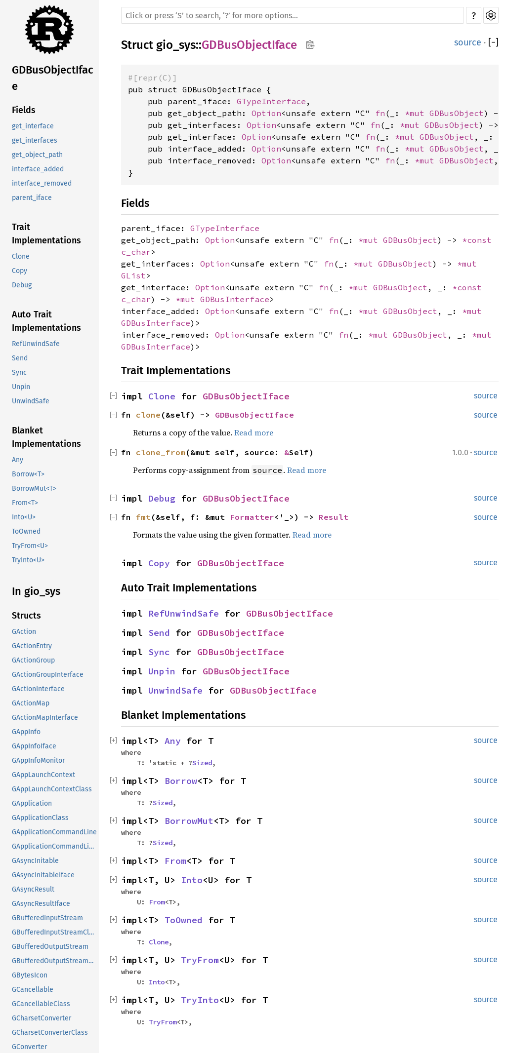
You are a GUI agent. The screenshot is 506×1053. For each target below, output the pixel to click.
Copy (19, 271)
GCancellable (32, 989)
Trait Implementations (46, 234)
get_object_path (37, 155)
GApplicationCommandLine (54, 832)
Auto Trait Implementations (46, 321)
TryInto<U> (28, 560)
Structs (26, 615)
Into (192, 880)
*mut (417, 113)
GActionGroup (33, 660)
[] (493, 42)
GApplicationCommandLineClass (55, 846)
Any (17, 460)
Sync (19, 372)
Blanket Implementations (46, 437)
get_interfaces (34, 140)
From (175, 860)
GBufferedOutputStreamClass (55, 961)
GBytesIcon (29, 975)
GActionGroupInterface (48, 674)
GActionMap (30, 703)
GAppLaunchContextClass (52, 789)
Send (20, 358)
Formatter (252, 517)
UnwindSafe (30, 401)
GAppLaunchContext (43, 775)
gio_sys (176, 45)
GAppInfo (26, 732)
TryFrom (200, 960)
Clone (21, 256)
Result (333, 517)
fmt (143, 517)
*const (477, 240)
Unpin (21, 387)
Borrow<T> (28, 474)
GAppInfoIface (34, 746)
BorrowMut (189, 820)
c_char (136, 252)
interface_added (38, 169)
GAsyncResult (33, 889)
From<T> (25, 503)
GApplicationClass (40, 818)
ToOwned (26, 531)
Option (266, 113)
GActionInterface (38, 689)
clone (148, 415)
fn (380, 113)
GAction (24, 631)
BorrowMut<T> (34, 488)
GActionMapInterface (45, 717)
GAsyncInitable (35, 861)
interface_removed (42, 183)
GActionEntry (32, 646)
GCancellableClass (41, 1004)
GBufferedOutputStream (50, 946)
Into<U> (24, 517)
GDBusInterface (234, 299)
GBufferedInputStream (47, 918)
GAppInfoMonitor (38, 760)
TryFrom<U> (30, 546)
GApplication (32, 803)
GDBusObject (456, 113)
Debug (22, 285)
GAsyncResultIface (41, 903)
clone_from (160, 452)
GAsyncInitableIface (43, 875)
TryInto (200, 1000)
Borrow (181, 780)
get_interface (33, 126)
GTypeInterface (271, 101)
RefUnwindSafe (36, 344)
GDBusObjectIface (52, 78)
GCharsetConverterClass (50, 1032)
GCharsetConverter (41, 1018)
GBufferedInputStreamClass (55, 932)
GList (133, 275)
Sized (202, 762)
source (467, 42)
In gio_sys (36, 591)
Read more (253, 432)
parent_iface (32, 198)
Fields (24, 110)
